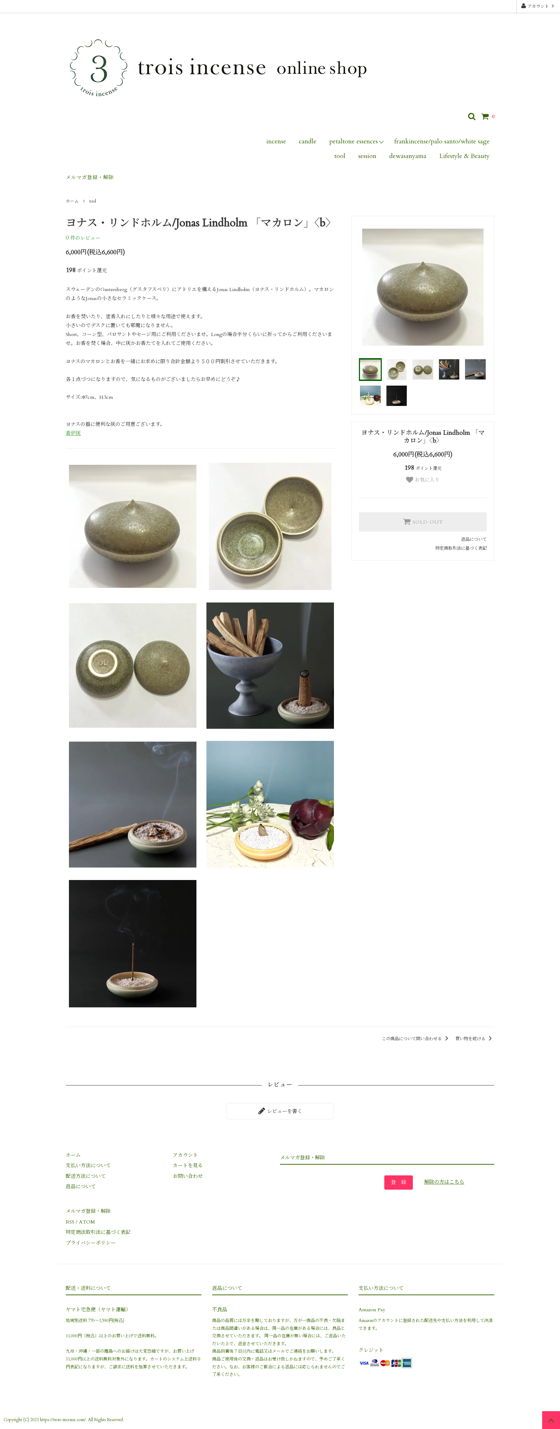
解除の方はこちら (444, 1182)
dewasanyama (407, 156)
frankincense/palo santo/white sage (442, 141)
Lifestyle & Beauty (464, 156)
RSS (70, 1222)
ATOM (87, 1222)
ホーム (72, 201)
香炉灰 (73, 433)
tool (339, 156)
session (367, 156)
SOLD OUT (423, 521)
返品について (474, 539)
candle (307, 141)
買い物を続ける (474, 1039)
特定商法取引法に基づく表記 (98, 1232)
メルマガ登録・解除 (90, 177)
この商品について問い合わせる (416, 1039)
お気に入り (423, 479)
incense (276, 141)
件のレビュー (83, 238)
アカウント (538, 6)
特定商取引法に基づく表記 (461, 548)
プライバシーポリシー (91, 1243)
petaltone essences (353, 141)
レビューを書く (280, 1111)
